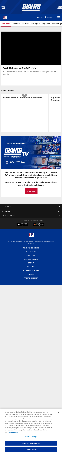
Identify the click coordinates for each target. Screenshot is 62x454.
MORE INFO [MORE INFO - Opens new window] (31, 191)
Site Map (31, 263)
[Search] (55, 17)
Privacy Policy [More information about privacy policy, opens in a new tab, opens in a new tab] (13, 432)
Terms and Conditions (31, 248)
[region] (31, 431)
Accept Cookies (31, 450)
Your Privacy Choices (31, 270)
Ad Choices (31, 266)
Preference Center (31, 278)
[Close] (58, 412)
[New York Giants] (31, 235)
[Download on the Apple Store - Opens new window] (22, 225)
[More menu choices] (58, 17)
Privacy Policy (31, 255)
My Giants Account (31, 259)
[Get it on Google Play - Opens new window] (38, 225)
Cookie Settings (31, 274)
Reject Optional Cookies (31, 443)
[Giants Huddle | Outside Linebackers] (24, 97)
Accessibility (31, 251)
